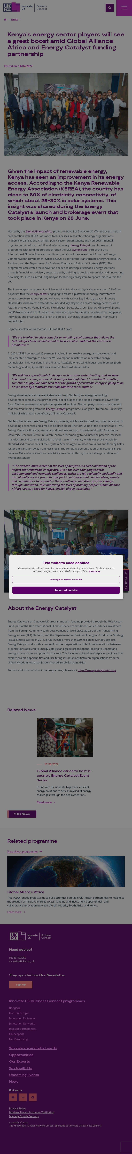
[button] (66, 579)
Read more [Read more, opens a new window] (94, 571)
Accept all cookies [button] (66, 590)
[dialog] (66, 577)
